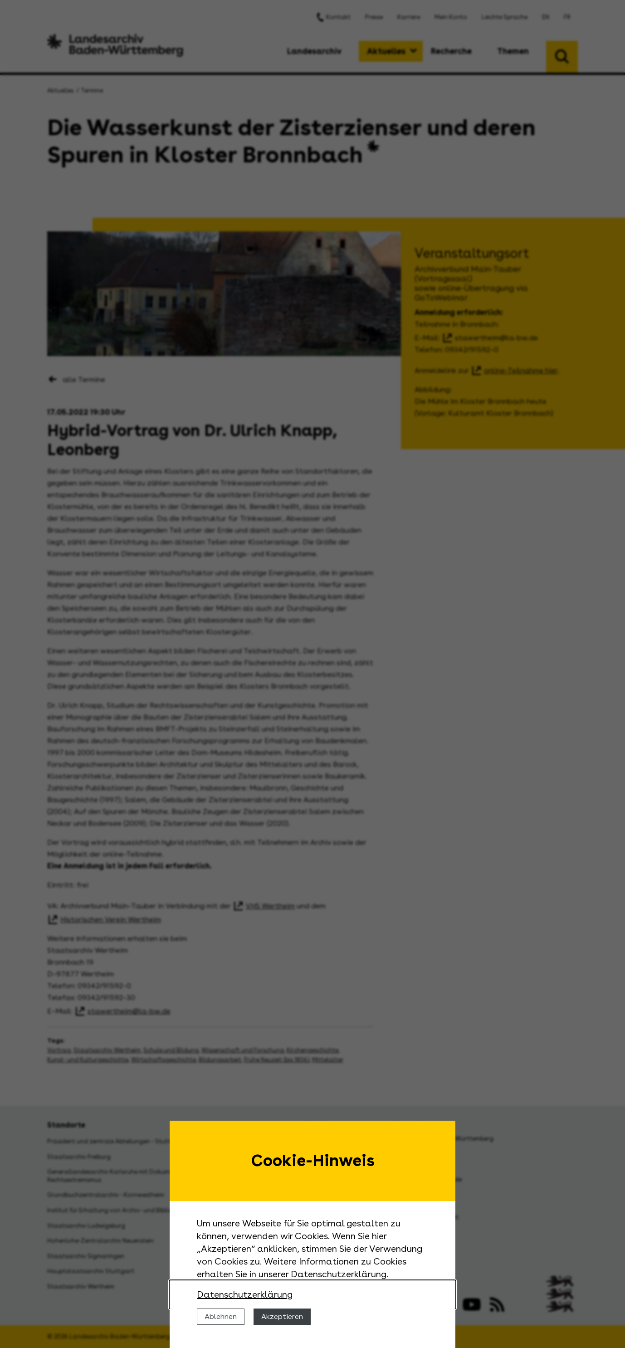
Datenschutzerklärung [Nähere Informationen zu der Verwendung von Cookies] (245, 1294)
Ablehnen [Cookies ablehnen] (221, 1316)
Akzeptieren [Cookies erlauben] (282, 1316)
